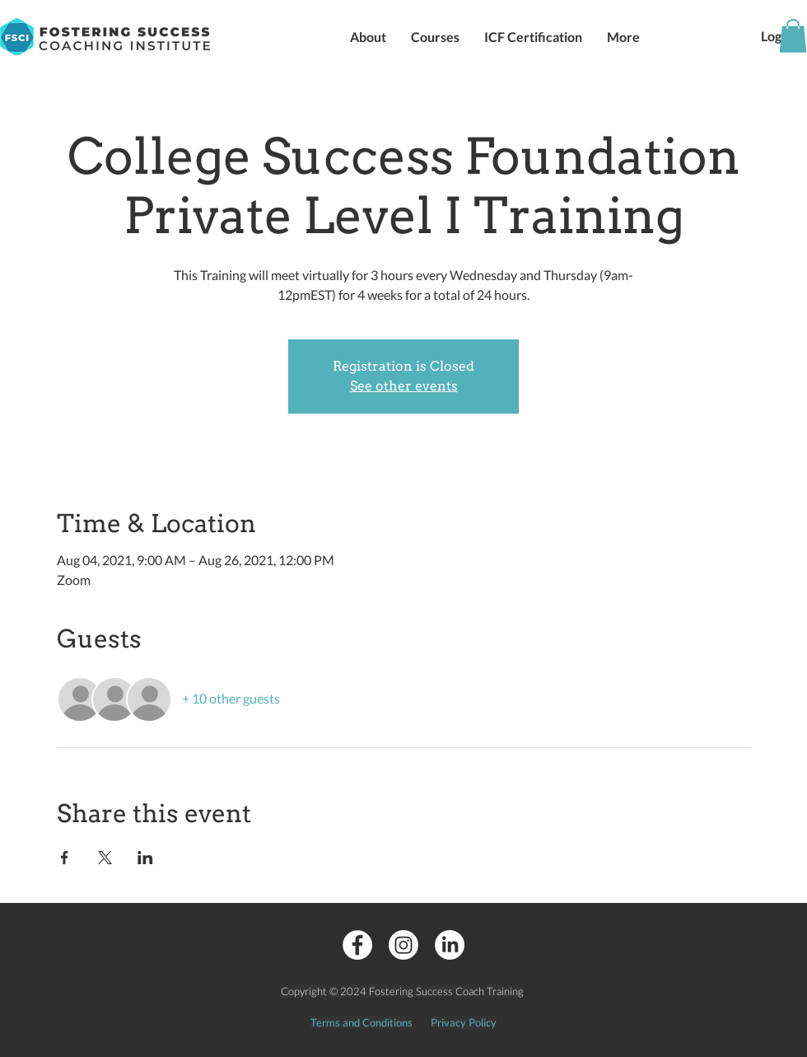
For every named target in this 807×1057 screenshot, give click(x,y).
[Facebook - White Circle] (357, 945)
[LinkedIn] (449, 945)
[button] (368, 36)
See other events (404, 386)
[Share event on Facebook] (64, 857)
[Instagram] (403, 945)
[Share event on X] (105, 857)
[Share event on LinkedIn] (145, 857)
